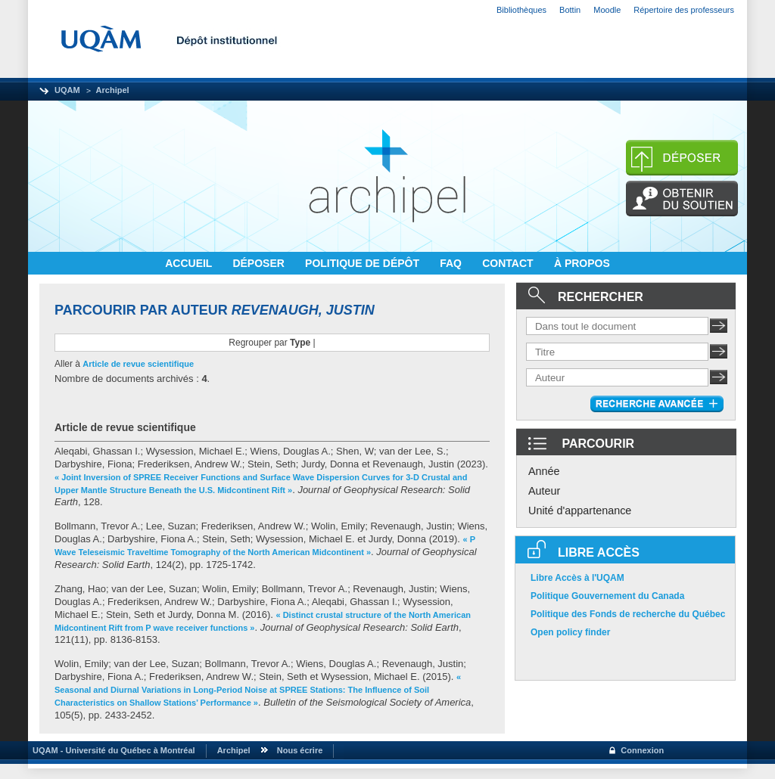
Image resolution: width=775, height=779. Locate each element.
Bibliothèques (521, 9)
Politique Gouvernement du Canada (607, 596)
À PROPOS (582, 263)
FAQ (452, 263)
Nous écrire (300, 750)
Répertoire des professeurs (683, 9)
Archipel (112, 90)
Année (544, 471)
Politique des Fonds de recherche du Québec (628, 614)
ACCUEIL (190, 263)
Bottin (569, 9)
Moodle (607, 9)
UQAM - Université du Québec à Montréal (111, 750)
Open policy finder (570, 632)
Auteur (544, 491)
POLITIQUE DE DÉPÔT (363, 263)
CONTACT (509, 263)
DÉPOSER (259, 263)
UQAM (67, 90)
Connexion (642, 750)
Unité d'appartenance (579, 510)
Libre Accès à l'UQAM (577, 578)
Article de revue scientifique (138, 363)
